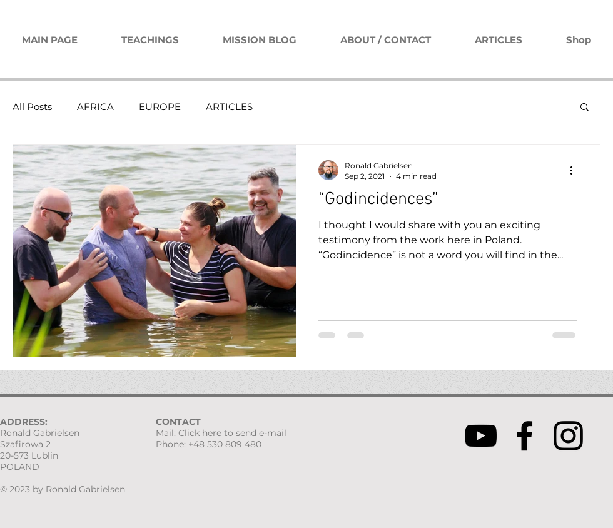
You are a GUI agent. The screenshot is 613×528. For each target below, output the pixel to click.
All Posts (32, 107)
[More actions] (575, 170)
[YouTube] (480, 435)
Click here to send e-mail (232, 433)
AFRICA (95, 107)
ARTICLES (229, 107)
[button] (584, 107)
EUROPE (160, 107)
